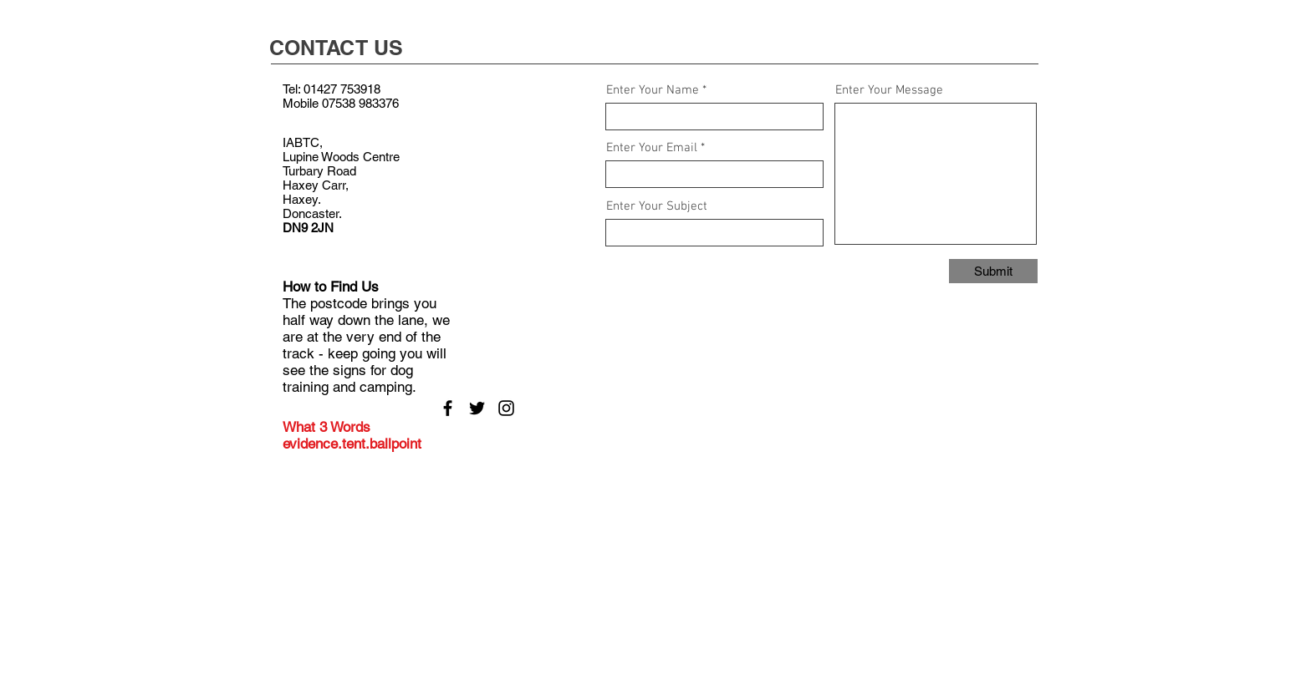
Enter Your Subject (656, 206)
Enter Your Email (651, 148)
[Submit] (993, 271)
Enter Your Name (652, 90)
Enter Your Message (889, 90)
